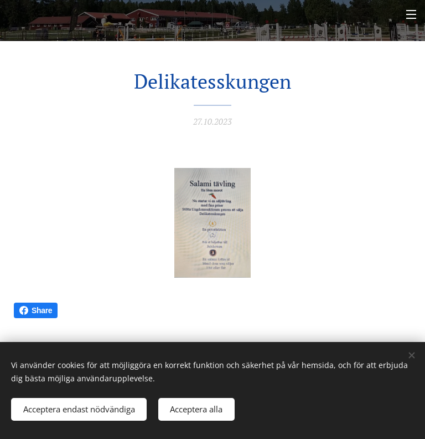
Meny (411, 14)
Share (35, 310)
